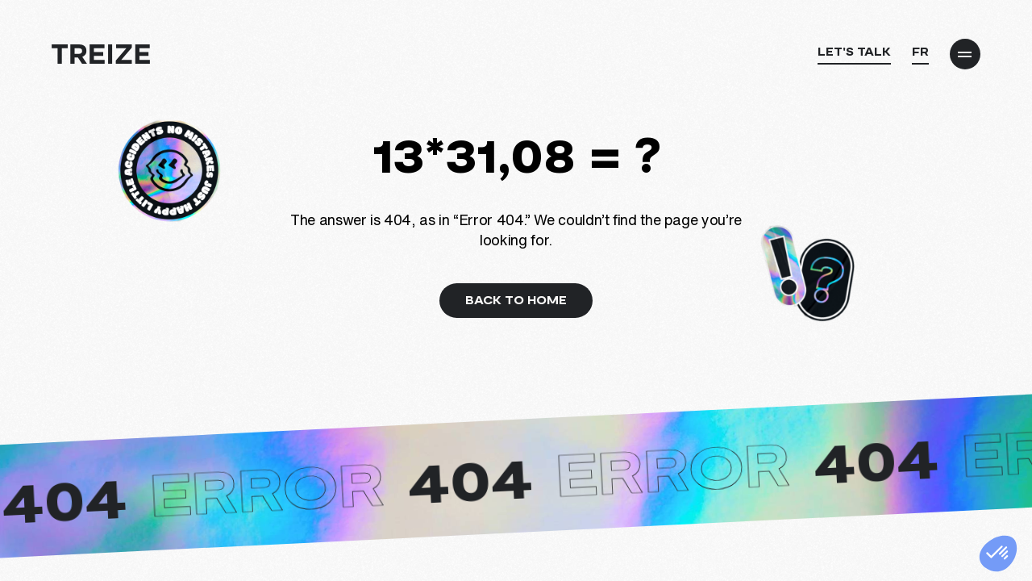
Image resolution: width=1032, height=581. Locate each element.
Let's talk (854, 51)
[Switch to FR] (920, 55)
